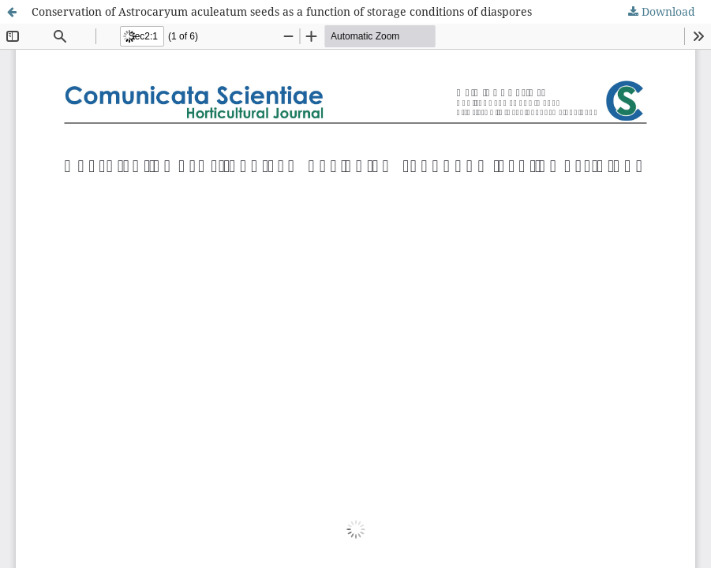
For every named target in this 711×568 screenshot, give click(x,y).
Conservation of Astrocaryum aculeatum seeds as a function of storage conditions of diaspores (282, 11)
